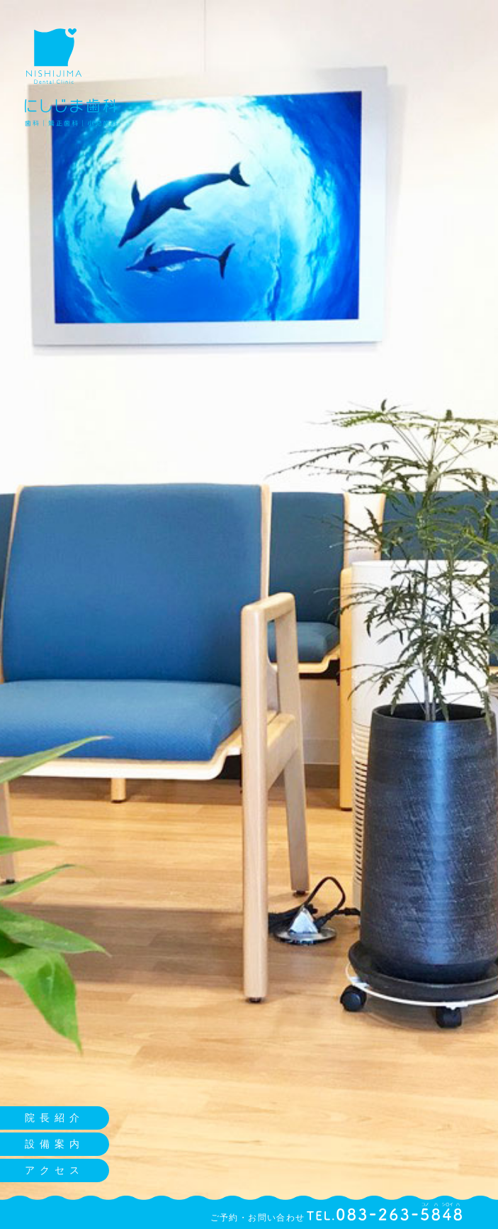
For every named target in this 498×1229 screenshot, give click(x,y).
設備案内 (54, 1144)
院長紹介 (54, 1117)
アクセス (54, 1170)
